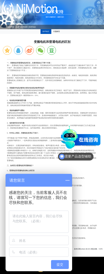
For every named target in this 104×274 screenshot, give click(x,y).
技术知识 (32, 27)
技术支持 (24, 27)
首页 (17, 27)
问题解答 (56, 31)
